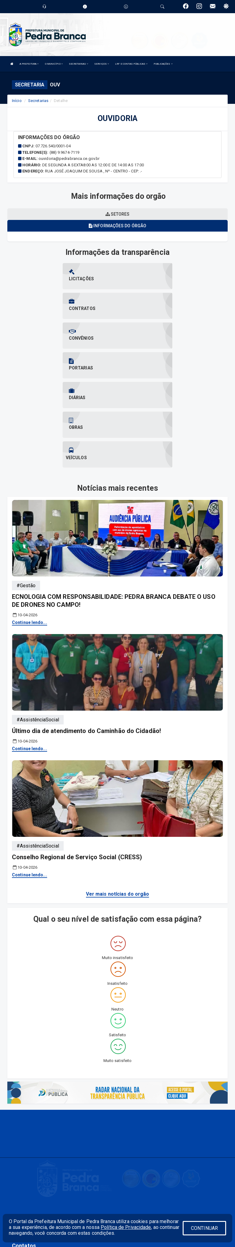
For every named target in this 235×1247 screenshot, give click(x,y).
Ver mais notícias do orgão (117, 805)
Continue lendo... (29, 533)
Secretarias (38, 100)
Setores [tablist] (118, 214)
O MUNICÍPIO (54, 63)
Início (17, 100)
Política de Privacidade (126, 1227)
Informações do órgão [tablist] (117, 225)
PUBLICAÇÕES (163, 63)
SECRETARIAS (78, 63)
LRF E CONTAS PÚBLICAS (131, 63)
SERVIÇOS (101, 63)
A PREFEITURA (29, 63)
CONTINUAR (204, 1228)
